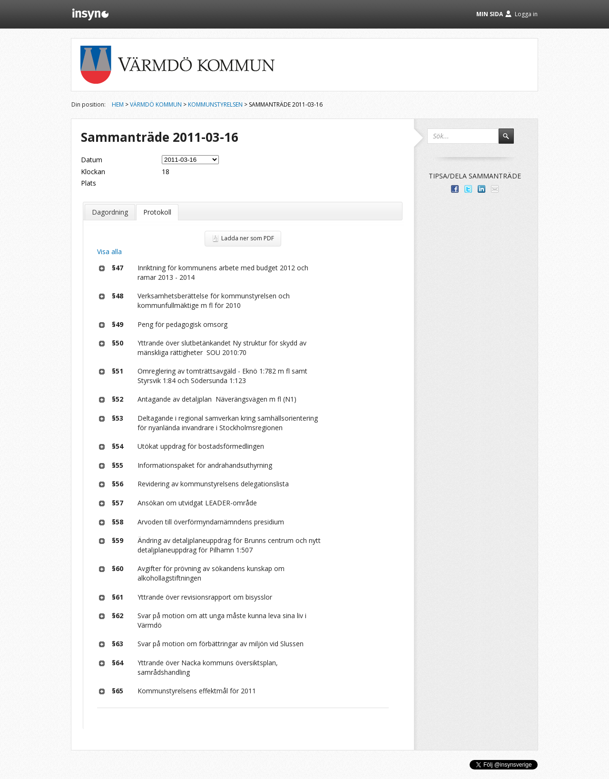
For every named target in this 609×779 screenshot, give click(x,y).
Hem (118, 104)
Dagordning (110, 212)
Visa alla (109, 251)
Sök (510, 140)
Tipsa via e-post (495, 189)
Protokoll (157, 212)
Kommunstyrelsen (215, 104)
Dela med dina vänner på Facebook (455, 189)
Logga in (526, 14)
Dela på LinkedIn (481, 189)
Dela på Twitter (468, 189)
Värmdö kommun (156, 104)
